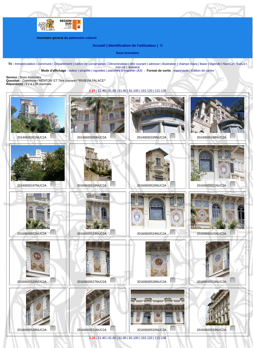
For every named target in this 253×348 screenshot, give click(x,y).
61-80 (123, 90)
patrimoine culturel (83, 37)
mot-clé (120, 67)
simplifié (85, 70)
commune (44, 63)
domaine (134, 67)
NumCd (228, 63)
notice (73, 70)
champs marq (188, 63)
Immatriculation (25, 63)
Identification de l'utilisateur (132, 45)
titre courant (138, 63)
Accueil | (100, 45)
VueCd (240, 63)
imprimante (181, 70)
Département (63, 63)
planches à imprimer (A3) (125, 70)
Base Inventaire (127, 53)
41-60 (112, 90)
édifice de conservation (90, 63)
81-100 (134, 90)
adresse (154, 63)
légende (215, 63)
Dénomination (118, 63)
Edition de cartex (202, 70)
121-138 (160, 90)
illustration (169, 63)
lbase (203, 63)
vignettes (99, 70)
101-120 (146, 90)
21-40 (102, 90)
